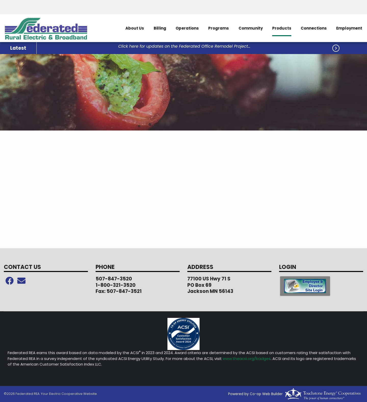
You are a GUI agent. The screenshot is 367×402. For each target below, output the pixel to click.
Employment (349, 28)
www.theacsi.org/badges (247, 358)
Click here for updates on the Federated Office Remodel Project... (184, 46)
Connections (313, 28)
